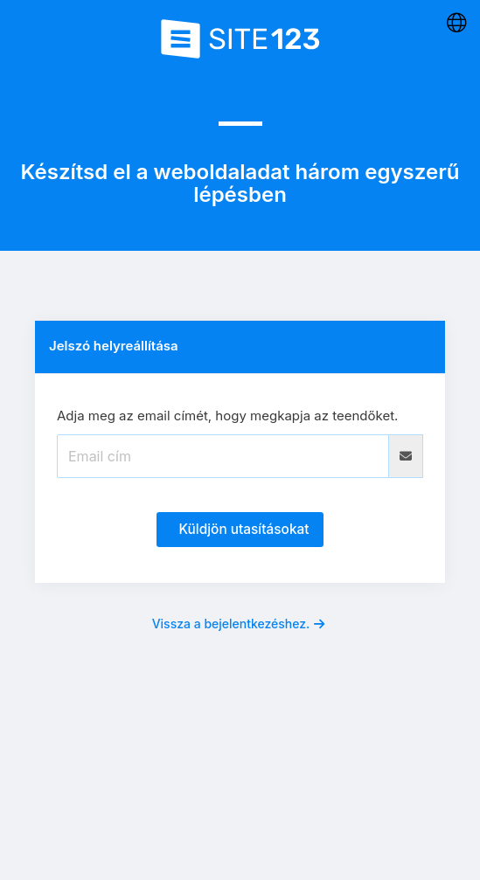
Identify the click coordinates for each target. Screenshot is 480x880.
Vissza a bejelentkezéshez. (238, 623)
